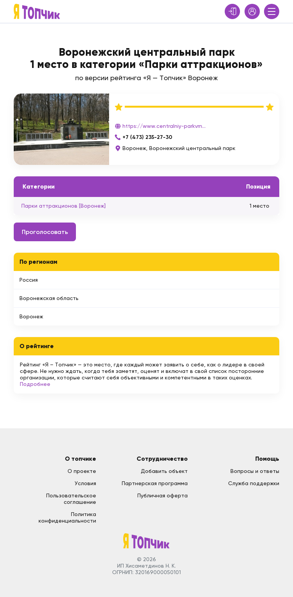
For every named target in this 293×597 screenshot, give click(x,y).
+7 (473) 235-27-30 (147, 137)
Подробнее (35, 384)
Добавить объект (164, 471)
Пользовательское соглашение (71, 498)
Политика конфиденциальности (67, 517)
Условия (85, 483)
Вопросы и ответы (254, 471)
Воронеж (31, 316)
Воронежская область (49, 298)
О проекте (82, 471)
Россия (28, 280)
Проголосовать (45, 232)
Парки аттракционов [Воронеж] (63, 206)
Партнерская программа (155, 483)
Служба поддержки (253, 483)
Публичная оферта (162, 495)
